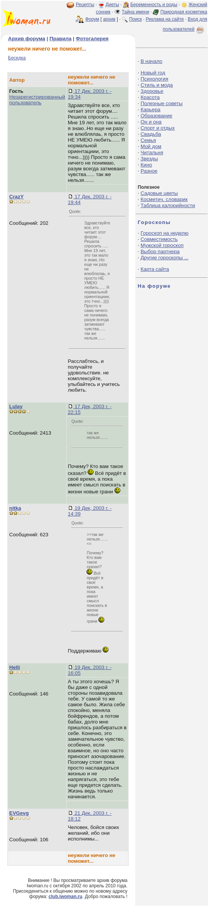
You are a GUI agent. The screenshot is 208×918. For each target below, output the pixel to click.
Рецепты (85, 4)
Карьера (151, 109)
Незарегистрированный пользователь (37, 99)
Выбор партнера (160, 251)
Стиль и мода (157, 85)
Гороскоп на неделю (164, 233)
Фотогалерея (92, 38)
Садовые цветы (159, 193)
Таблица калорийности (168, 205)
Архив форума (26, 38)
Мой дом (151, 146)
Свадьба (151, 134)
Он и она (151, 122)
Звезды (149, 159)
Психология (154, 79)
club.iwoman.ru (65, 896)
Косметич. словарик (164, 199)
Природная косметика (184, 12)
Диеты (112, 4)
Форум (92, 19)
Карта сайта (155, 269)
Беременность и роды (153, 4)
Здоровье (152, 91)
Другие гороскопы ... (164, 257)
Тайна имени (135, 12)
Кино (146, 165)
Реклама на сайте (165, 19)
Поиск (135, 19)
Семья (148, 140)
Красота (150, 97)
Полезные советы (162, 103)
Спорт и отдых (158, 128)
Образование (156, 116)
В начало (151, 61)
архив (109, 19)
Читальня (152, 152)
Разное (149, 171)
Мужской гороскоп (162, 245)
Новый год (153, 73)
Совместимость (159, 239)
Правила (60, 38)
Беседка (17, 58)
